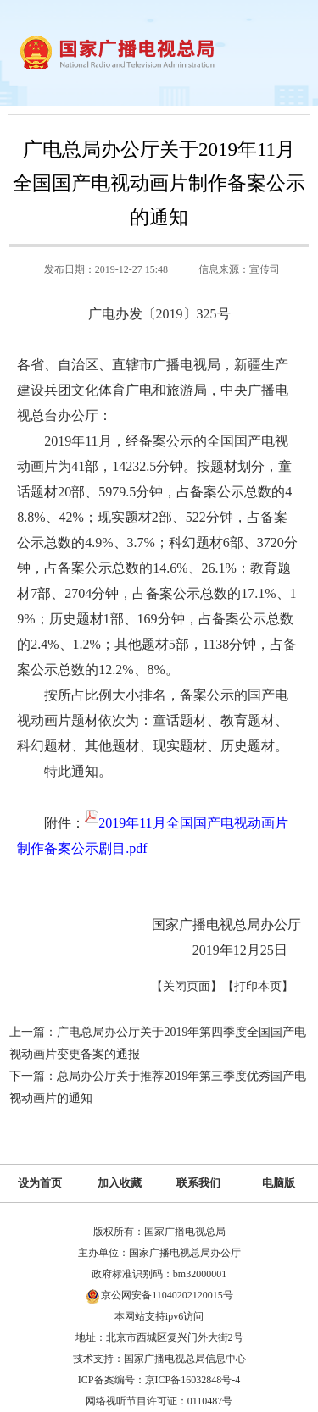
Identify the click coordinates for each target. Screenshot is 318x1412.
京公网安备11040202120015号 (167, 1295)
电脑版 (278, 1183)
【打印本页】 (257, 986)
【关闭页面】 (186, 986)
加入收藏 (120, 1183)
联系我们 (198, 1183)
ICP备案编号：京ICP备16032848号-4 (159, 1380)
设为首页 (40, 1183)
